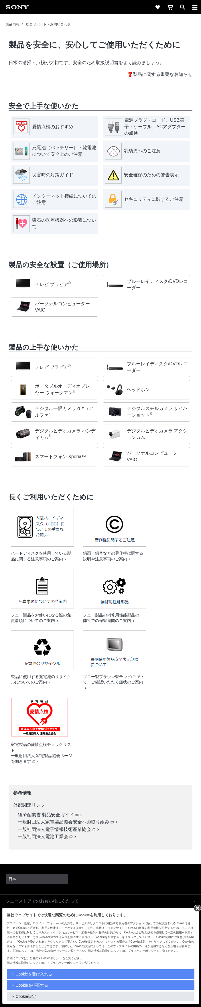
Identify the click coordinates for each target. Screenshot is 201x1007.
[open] (182, 7)
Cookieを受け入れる (33, 974)
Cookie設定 (25, 996)
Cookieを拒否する (31, 985)
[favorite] (157, 7)
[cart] (170, 7)
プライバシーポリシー (64, 962)
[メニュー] (195, 7)
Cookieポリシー (51, 958)
